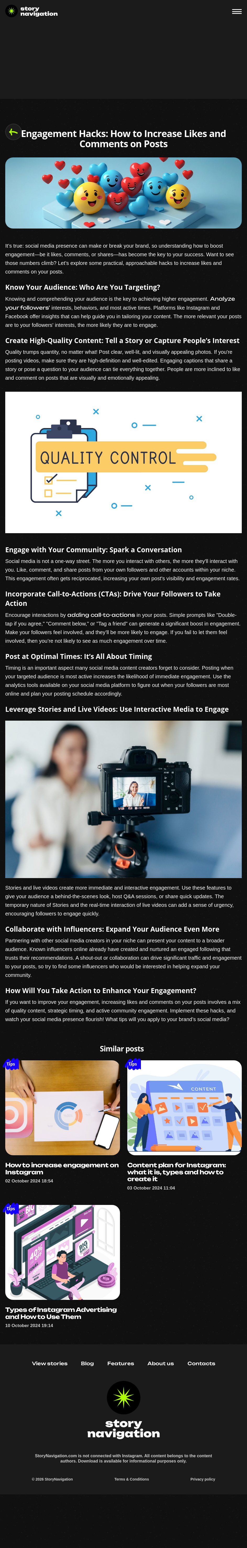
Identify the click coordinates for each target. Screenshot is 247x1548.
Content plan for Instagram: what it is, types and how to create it (179, 1197)
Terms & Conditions (131, 1530)
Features (120, 1408)
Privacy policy (202, 1530)
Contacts (201, 1408)
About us (160, 1408)
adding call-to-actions (101, 636)
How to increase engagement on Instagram (60, 1194)
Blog (87, 1408)
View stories (50, 1408)
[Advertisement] (123, 62)
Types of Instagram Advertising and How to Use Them (56, 1349)
